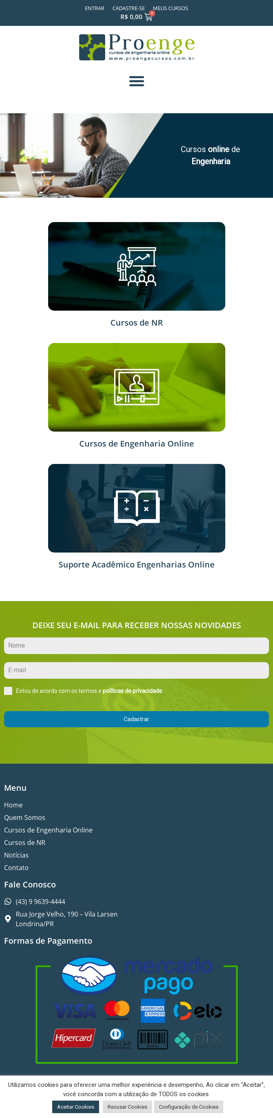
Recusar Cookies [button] (127, 1107)
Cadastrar (136, 719)
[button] (137, 81)
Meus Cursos (170, 8)
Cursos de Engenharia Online (136, 443)
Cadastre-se (128, 8)
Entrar (94, 8)
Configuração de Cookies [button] (188, 1107)
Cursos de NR (136, 322)
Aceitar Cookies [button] (75, 1107)
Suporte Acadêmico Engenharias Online (137, 564)
